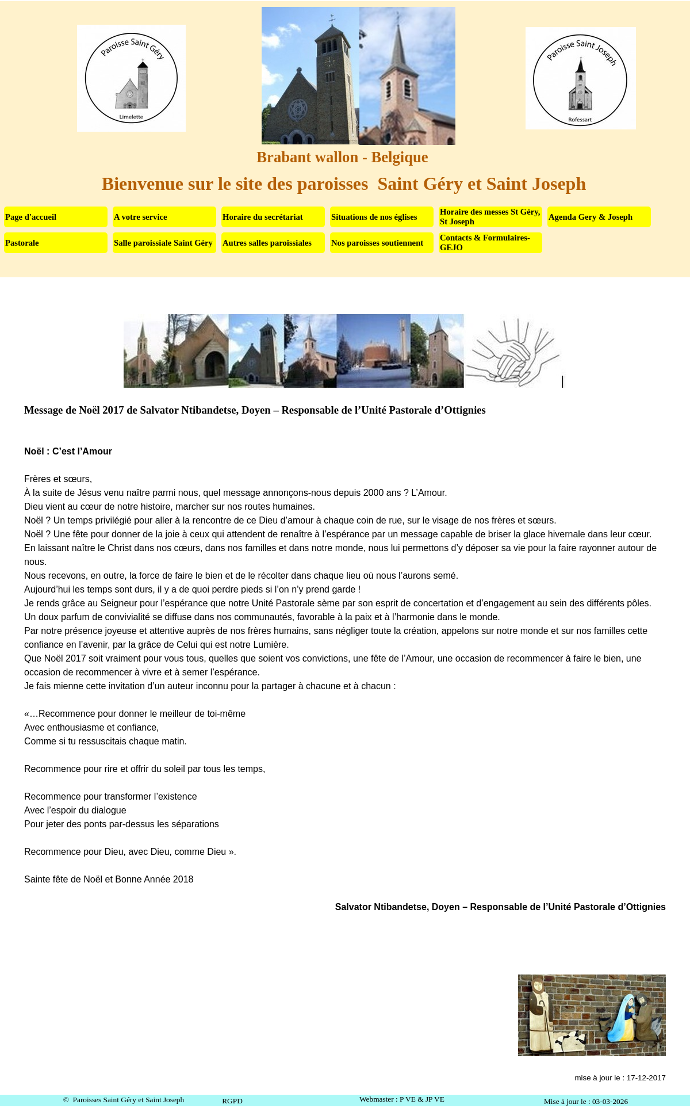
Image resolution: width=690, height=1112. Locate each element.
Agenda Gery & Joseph (590, 216)
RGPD (232, 1100)
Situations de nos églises (374, 216)
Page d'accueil (30, 216)
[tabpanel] (345, 699)
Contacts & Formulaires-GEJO (485, 242)
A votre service (140, 216)
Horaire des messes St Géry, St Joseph (490, 216)
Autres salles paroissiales (267, 242)
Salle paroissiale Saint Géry (163, 242)
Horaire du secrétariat (263, 216)
